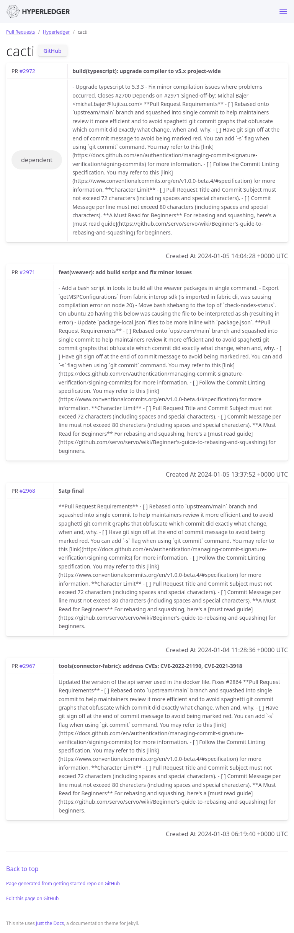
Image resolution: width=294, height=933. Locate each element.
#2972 (27, 71)
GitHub (53, 50)
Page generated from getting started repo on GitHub (63, 883)
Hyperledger (56, 32)
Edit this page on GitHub (32, 898)
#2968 (27, 490)
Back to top (22, 869)
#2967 (27, 665)
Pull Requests (20, 32)
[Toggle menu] (283, 11)
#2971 (27, 272)
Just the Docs (50, 923)
